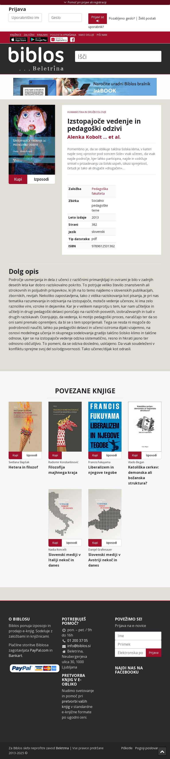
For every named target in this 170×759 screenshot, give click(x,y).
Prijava (153, 652)
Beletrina (62, 748)
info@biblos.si (79, 645)
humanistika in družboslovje (86, 112)
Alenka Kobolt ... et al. (94, 136)
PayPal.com (39, 650)
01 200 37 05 (77, 640)
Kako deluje (86, 34)
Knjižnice (15, 34)
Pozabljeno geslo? (122, 18)
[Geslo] (65, 17)
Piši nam (102, 34)
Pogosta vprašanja (63, 34)
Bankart (15, 655)
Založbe (29, 34)
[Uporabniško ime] (25, 17)
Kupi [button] (18, 179)
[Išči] (118, 56)
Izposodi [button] (41, 179)
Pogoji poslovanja (148, 748)
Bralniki (42, 34)
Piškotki (126, 748)
